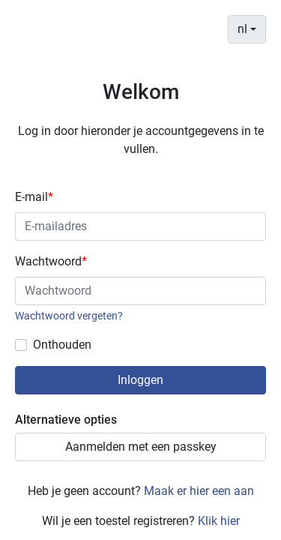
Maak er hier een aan (199, 491)
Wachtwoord (51, 261)
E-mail (34, 197)
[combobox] (247, 29)
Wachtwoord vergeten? (69, 316)
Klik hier (219, 521)
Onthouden (62, 345)
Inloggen (140, 380)
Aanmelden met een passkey (141, 447)
